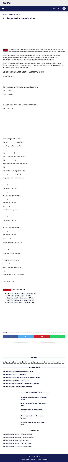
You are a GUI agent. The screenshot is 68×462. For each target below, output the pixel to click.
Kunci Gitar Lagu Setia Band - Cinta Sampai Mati (21, 293)
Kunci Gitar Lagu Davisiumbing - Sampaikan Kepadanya (21, 383)
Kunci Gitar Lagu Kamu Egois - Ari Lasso (19, 295)
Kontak (34, 456)
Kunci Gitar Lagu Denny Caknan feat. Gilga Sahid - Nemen (22, 377)
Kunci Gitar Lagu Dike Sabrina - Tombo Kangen (18, 371)
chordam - (5, 49)
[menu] (4, 7)
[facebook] (10, 336)
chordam (33, 459)
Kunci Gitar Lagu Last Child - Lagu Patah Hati (20, 299)
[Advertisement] (34, 34)
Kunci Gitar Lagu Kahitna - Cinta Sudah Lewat (21, 301)
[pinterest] (42, 336)
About (28, 456)
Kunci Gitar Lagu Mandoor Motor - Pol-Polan (20, 297)
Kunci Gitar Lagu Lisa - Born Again (15, 374)
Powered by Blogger (42, 459)
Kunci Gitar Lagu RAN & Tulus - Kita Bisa (16, 380)
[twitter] (26, 336)
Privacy (39, 456)
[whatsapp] (58, 336)
